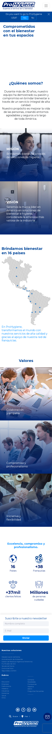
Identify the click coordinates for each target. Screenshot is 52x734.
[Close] (49, 14)
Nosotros (31, 687)
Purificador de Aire (8, 664)
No (32, 18)
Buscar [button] (13, 716)
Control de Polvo (7, 668)
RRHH (30, 689)
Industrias (5, 691)
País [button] (25, 716)
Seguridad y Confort (9, 671)
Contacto (31, 680)
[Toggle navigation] (46, 5)
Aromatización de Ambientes (12, 659)
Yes (24, 18)
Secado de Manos (8, 666)
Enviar (26, 638)
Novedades (32, 682)
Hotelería (5, 689)
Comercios (5, 693)
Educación (5, 682)
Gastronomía (6, 686)
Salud (4, 696)
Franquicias (32, 684)
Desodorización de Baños (11, 657)
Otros (4, 698)
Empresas (5, 684)
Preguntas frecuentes (36, 691)
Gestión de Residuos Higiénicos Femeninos (17, 662)
